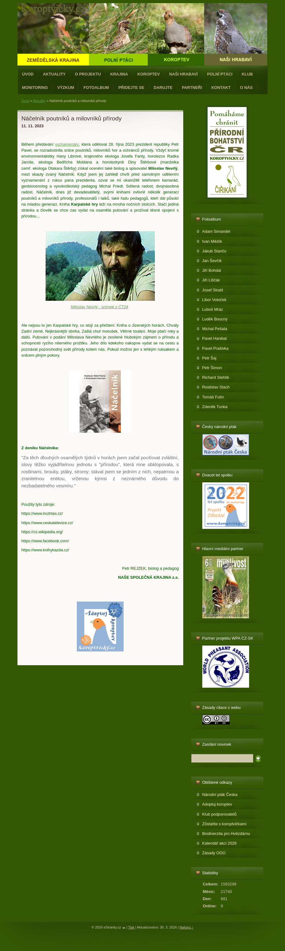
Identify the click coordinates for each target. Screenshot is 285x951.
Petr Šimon (212, 367)
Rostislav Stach (216, 387)
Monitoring (35, 87)
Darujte (163, 87)
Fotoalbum (96, 87)
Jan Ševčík (212, 260)
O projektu (88, 74)
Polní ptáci (219, 74)
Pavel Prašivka (215, 348)
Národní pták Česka (220, 794)
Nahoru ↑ (186, 927)
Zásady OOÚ (214, 853)
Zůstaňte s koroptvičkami (224, 824)
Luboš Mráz (212, 309)
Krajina (119, 74)
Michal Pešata (214, 328)
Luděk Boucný (215, 319)
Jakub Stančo (214, 251)
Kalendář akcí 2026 (219, 843)
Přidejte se (131, 87)
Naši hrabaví (183, 74)
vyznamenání (67, 144)
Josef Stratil (212, 290)
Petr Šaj (209, 358)
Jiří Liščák (211, 280)
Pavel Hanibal (214, 338)
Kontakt (221, 87)
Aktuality (54, 74)
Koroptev (148, 74)
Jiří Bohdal (211, 270)
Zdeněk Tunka (215, 406)
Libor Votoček (214, 299)
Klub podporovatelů (219, 814)
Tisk (131, 927)
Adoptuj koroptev (217, 804)
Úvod (28, 74)
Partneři (192, 87)
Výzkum (65, 87)
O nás (246, 87)
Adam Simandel (216, 231)
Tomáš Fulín (213, 397)
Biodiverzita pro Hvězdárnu (226, 833)
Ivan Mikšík (212, 241)
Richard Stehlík (215, 377)
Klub (247, 74)
